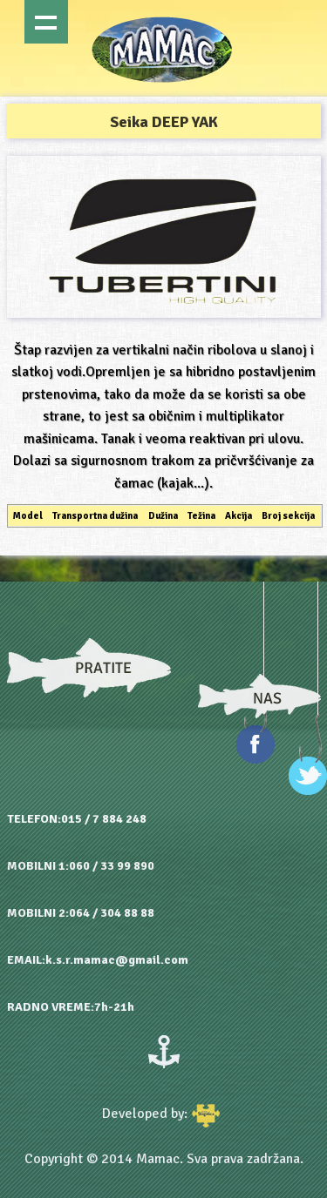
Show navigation (46, 22)
